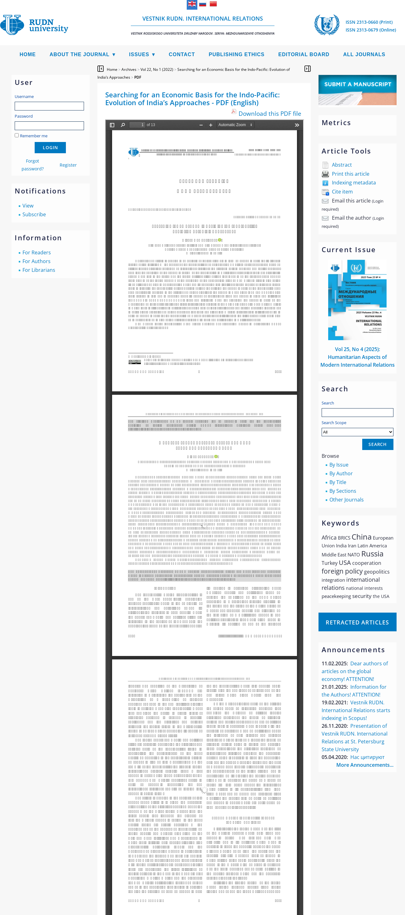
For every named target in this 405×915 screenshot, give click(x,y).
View (27, 205)
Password (24, 116)
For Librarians (38, 270)
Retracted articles (357, 622)
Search (328, 403)
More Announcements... (364, 764)
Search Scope (357, 428)
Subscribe (34, 214)
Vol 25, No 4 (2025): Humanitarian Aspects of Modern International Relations (357, 357)
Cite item (342, 191)
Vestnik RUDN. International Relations (202, 25)
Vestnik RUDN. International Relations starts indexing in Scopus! (356, 710)
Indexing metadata (354, 182)
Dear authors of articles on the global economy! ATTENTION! (355, 671)
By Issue (338, 464)
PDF (137, 77)
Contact (182, 54)
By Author (341, 473)
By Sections (342, 490)
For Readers (36, 252)
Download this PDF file (270, 113)
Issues (139, 54)
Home (28, 54)
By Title (337, 482)
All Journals (364, 54)
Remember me (33, 136)
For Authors (36, 261)
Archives (128, 69)
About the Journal (80, 54)
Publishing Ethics (236, 54)
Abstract (342, 164)
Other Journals (346, 499)
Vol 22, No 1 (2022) (157, 69)
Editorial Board (303, 54)
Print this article (350, 173)
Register (68, 165)
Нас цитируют (367, 757)
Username (24, 96)
